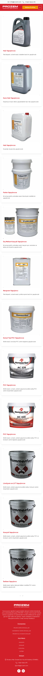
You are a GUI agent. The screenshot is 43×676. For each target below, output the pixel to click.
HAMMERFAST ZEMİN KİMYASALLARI (21, 630)
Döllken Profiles (30, 7)
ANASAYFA (21, 642)
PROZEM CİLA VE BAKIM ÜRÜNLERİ (21, 633)
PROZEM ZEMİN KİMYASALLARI (21, 627)
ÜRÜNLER (21, 645)
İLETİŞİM (21, 651)
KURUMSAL (21, 648)
